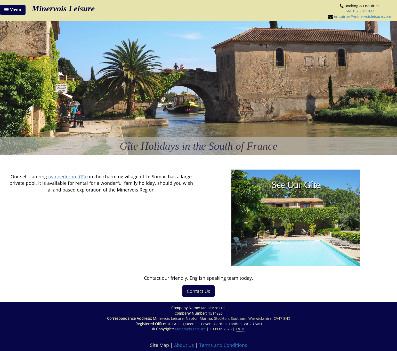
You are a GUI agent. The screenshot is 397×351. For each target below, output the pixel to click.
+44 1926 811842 (359, 11)
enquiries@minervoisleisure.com (362, 16)
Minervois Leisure (190, 328)
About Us (184, 345)
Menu (14, 9)
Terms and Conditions (223, 345)
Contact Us (198, 291)
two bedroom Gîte (68, 176)
